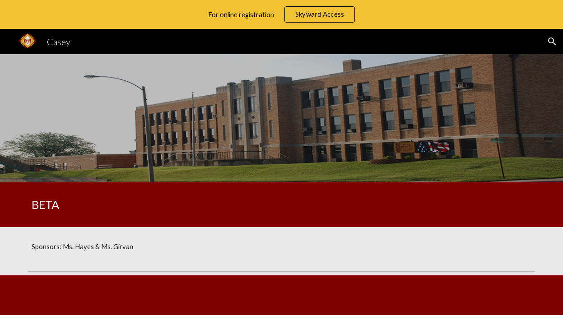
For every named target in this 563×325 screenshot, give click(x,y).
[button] (552, 41)
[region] (281, 14)
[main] (151, 204)
